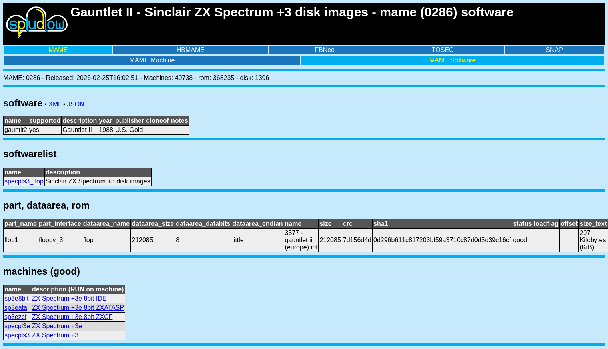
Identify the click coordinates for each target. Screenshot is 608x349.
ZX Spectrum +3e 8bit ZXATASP (78, 307)
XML (54, 104)
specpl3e (17, 326)
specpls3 (17, 335)
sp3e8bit (16, 298)
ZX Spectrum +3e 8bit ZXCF (72, 316)
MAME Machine (152, 60)
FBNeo (325, 49)
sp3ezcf (15, 316)
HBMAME (191, 49)
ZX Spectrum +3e (57, 326)
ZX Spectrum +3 (55, 335)
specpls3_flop (24, 181)
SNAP (554, 49)
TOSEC (443, 49)
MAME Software (452, 60)
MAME (58, 49)
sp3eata (15, 307)
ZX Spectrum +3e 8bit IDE (69, 298)
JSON (75, 104)
